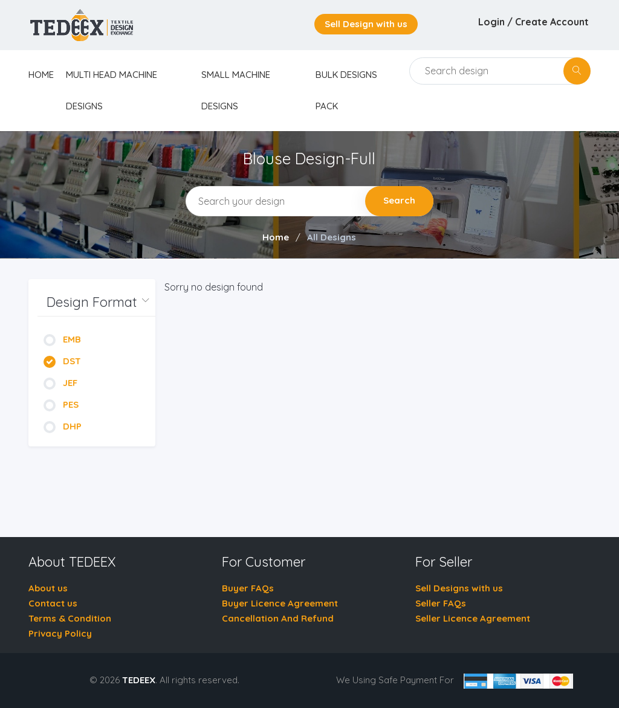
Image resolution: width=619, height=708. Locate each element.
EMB (62, 339)
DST (62, 361)
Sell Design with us (366, 24)
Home (275, 237)
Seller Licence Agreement (472, 618)
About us (48, 588)
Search (399, 200)
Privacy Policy (60, 633)
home (41, 74)
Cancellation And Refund (278, 618)
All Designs (331, 237)
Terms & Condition (69, 618)
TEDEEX (138, 680)
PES (61, 404)
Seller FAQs (440, 603)
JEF (60, 382)
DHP (63, 426)
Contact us (52, 603)
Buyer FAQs (248, 588)
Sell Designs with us (459, 588)
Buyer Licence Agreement (280, 603)
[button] (96, 302)
